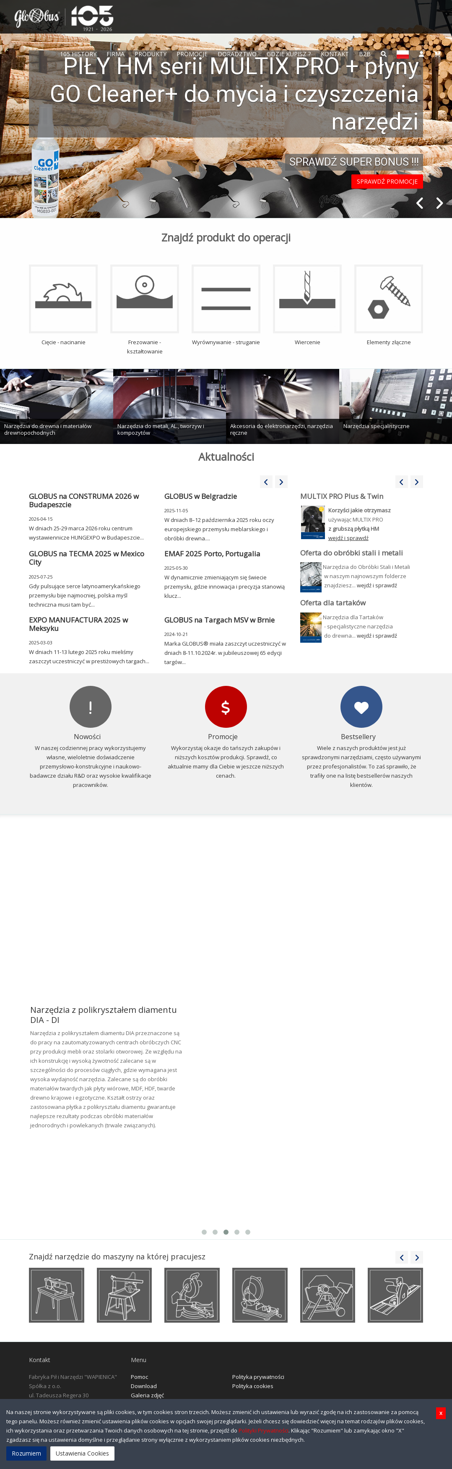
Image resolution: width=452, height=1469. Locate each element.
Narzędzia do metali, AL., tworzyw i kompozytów (160, 429)
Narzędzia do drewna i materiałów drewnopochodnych (47, 429)
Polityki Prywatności (263, 1430)
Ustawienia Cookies (82, 1453)
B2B (365, 54)
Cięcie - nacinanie (63, 305)
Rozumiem (26, 1453)
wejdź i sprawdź (377, 585)
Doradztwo (237, 54)
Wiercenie (307, 305)
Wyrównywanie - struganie (226, 305)
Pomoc (139, 1377)
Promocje (192, 54)
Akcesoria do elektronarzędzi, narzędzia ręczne (281, 429)
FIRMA (116, 54)
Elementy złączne (388, 305)
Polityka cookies (252, 1386)
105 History (78, 54)
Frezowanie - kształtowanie (144, 310)
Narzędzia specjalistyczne (376, 426)
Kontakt (335, 54)
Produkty (150, 54)
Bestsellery (358, 736)
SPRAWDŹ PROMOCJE (387, 181)
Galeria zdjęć (147, 1395)
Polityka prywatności (258, 1377)
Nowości (87, 736)
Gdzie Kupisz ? (289, 54)
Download (144, 1386)
